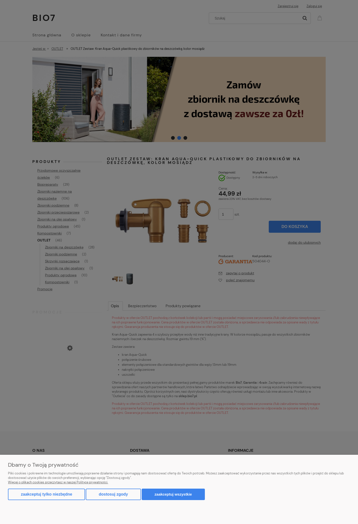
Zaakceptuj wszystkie (173, 494)
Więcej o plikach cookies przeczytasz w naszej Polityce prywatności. (58, 482)
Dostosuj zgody (113, 494)
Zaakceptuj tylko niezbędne (46, 494)
